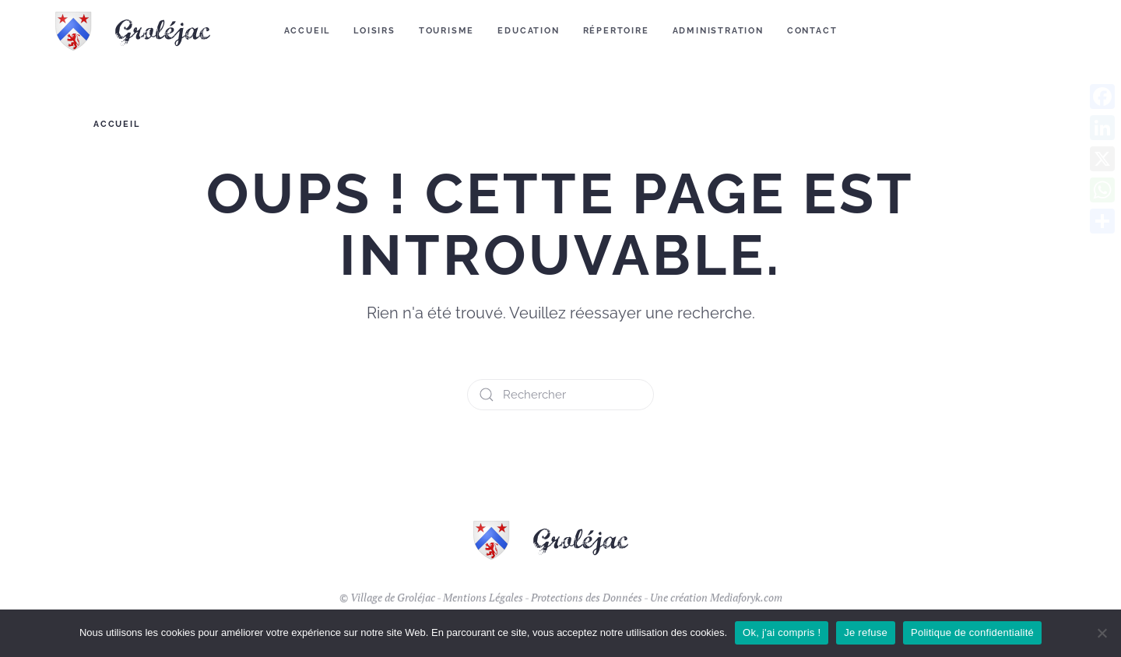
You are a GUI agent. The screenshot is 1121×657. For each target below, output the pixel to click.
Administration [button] (718, 31)
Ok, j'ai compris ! (782, 632)
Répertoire (616, 31)
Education (528, 31)
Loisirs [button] (374, 31)
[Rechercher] (560, 394)
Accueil (307, 31)
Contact (812, 31)
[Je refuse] (1101, 633)
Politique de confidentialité (972, 632)
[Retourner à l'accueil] (142, 31)
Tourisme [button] (446, 31)
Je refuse (865, 632)
